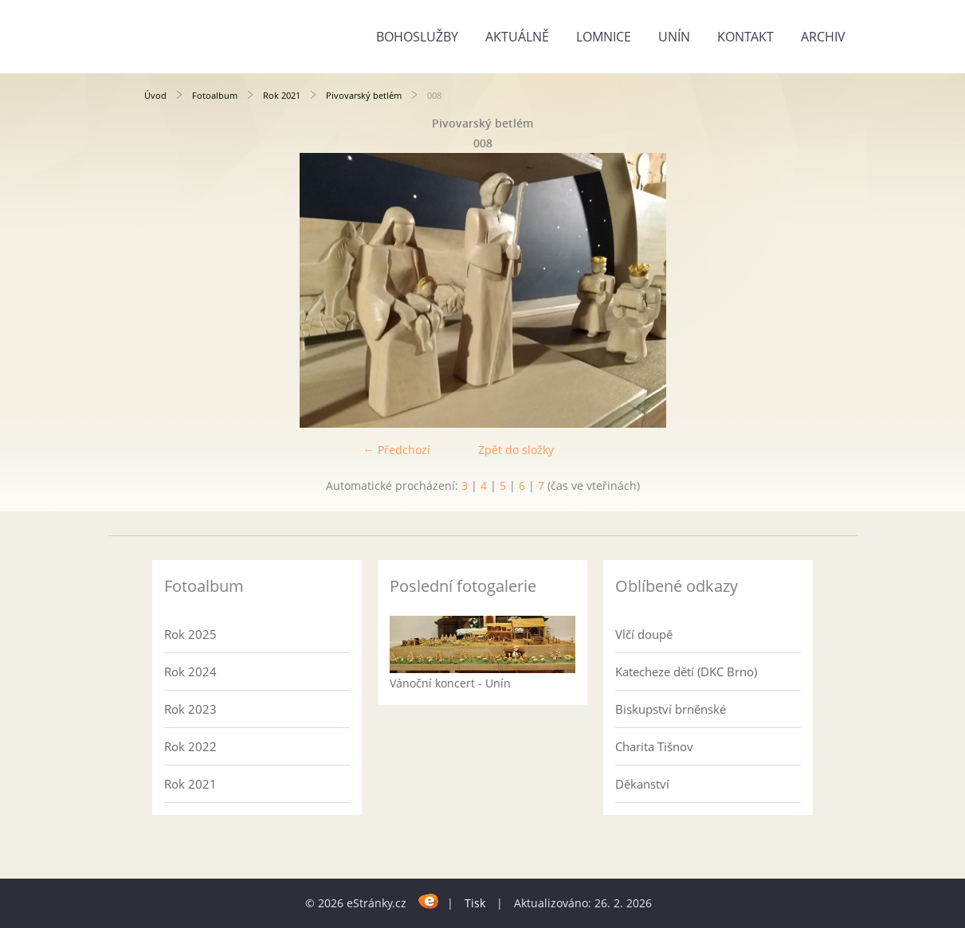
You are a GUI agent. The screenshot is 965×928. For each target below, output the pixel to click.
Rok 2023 (190, 709)
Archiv (823, 36)
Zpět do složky (516, 449)
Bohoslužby (417, 36)
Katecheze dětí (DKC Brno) (686, 671)
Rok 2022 (190, 746)
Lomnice (603, 36)
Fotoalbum (214, 95)
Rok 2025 (190, 634)
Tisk (475, 902)
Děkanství (642, 784)
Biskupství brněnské (670, 709)
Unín (674, 36)
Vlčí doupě (644, 634)
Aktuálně (517, 36)
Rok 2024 (190, 671)
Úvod (155, 95)
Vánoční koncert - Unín (450, 683)
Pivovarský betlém (364, 95)
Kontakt (745, 36)
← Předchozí (396, 449)
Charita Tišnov (654, 746)
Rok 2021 (281, 95)
